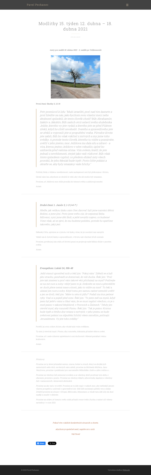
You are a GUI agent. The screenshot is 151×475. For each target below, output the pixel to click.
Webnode (126, 470)
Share (40, 443)
